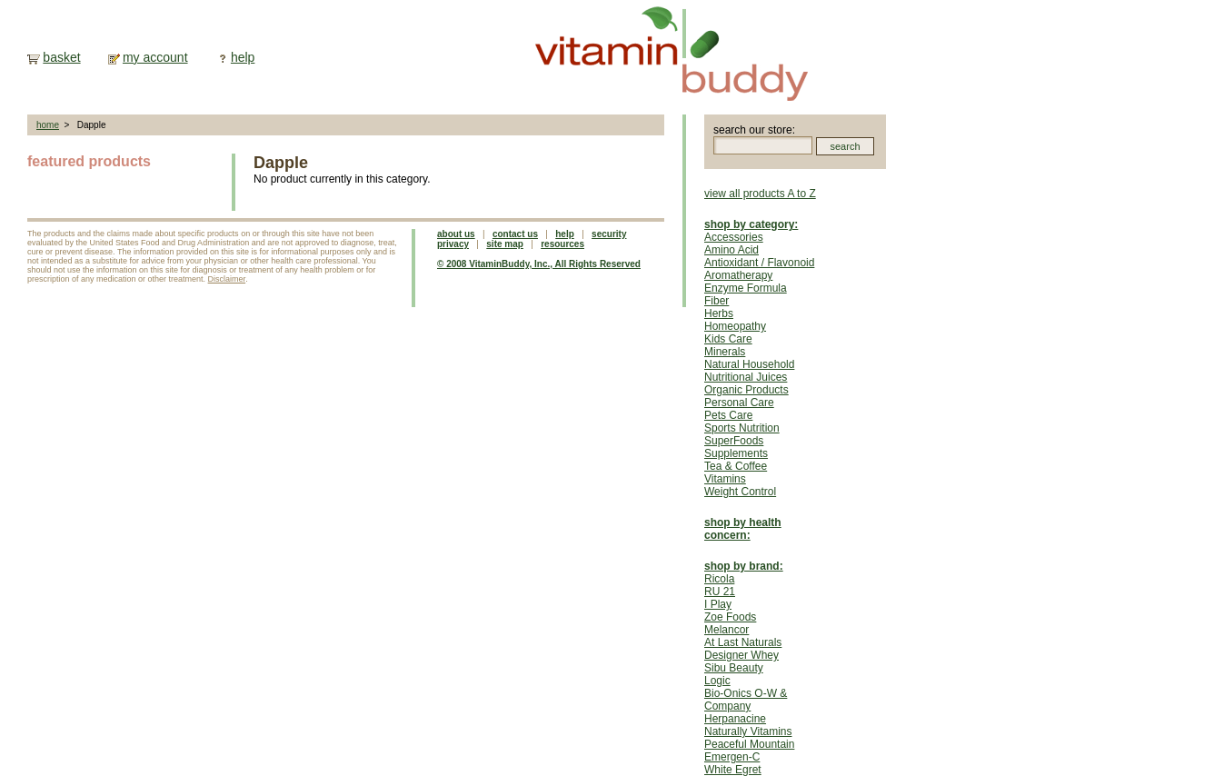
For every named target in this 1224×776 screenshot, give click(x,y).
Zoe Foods (730, 617)
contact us (515, 234)
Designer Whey (741, 655)
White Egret (732, 769)
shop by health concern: (742, 529)
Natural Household (749, 364)
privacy (453, 244)
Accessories (733, 237)
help (242, 57)
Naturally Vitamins (747, 731)
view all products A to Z (760, 193)
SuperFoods (733, 440)
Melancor (726, 629)
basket (61, 57)
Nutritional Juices (745, 377)
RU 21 (719, 591)
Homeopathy (735, 326)
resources (562, 244)
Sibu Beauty (733, 668)
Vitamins (725, 479)
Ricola (719, 578)
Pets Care (728, 415)
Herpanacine (735, 718)
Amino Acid (731, 250)
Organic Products (746, 389)
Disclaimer (227, 279)
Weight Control (740, 491)
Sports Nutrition (742, 428)
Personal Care (739, 402)
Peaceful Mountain (749, 744)
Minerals (724, 351)
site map (504, 244)
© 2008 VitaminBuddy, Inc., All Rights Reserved (539, 264)
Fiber (716, 300)
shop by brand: (743, 566)
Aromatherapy (738, 275)
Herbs (718, 313)
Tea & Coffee (735, 466)
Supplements (736, 453)
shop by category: (751, 224)
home (47, 125)
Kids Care (728, 339)
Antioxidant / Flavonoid (759, 262)
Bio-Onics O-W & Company (745, 699)
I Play (717, 604)
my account (155, 57)
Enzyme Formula (745, 288)
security (609, 234)
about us (456, 234)
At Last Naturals (742, 642)
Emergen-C (732, 757)
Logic (717, 680)
